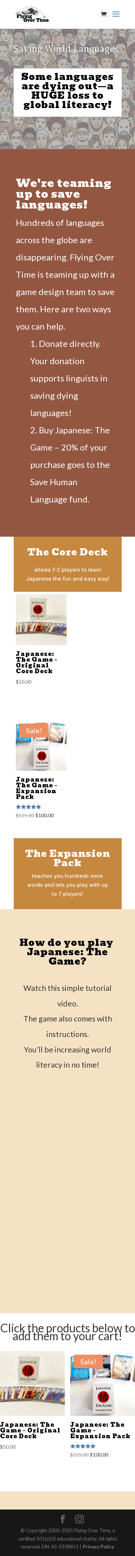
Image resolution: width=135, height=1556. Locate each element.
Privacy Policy (98, 1547)
